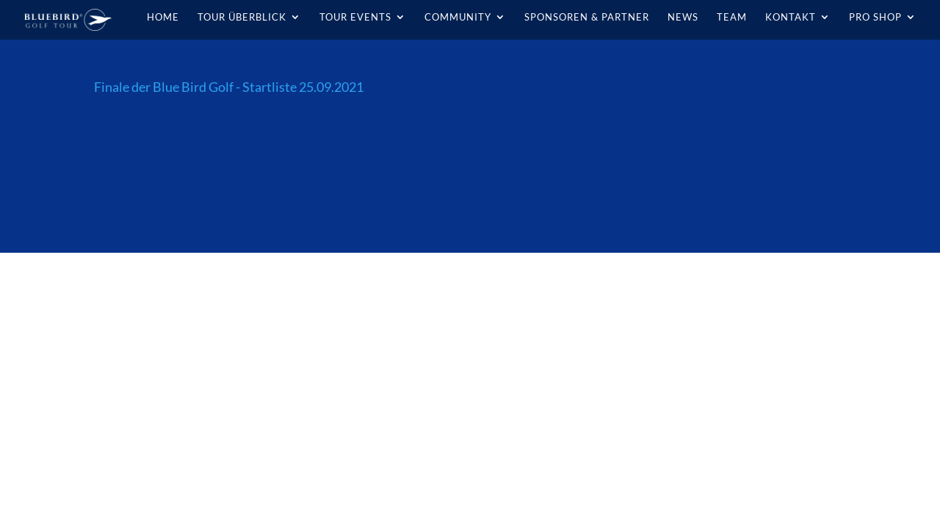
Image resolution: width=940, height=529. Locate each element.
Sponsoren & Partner (586, 17)
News (683, 17)
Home (163, 17)
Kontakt (790, 17)
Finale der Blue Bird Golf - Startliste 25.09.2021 (229, 87)
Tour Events (355, 17)
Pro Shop (875, 17)
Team (732, 17)
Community (457, 17)
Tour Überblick (242, 17)
